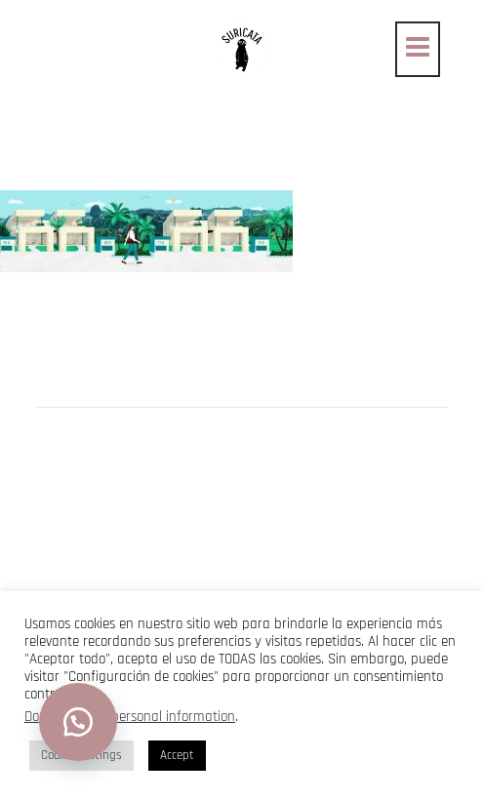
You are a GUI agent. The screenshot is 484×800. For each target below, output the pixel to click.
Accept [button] (177, 755)
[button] (78, 722)
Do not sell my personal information (129, 716)
